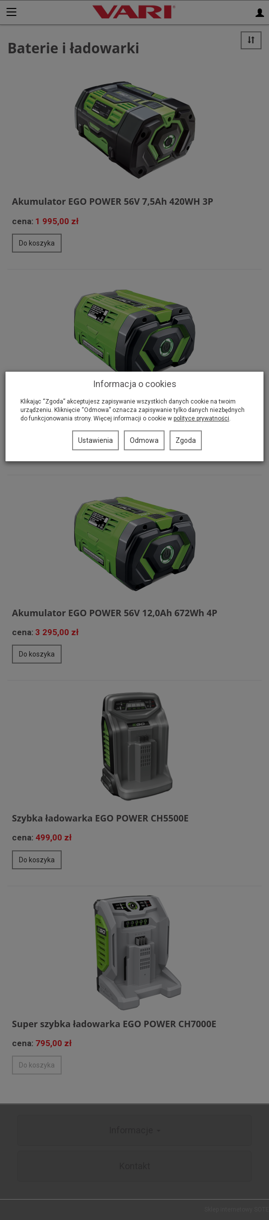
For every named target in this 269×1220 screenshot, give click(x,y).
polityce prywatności (201, 418)
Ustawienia (95, 440)
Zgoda (186, 440)
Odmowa (144, 440)
